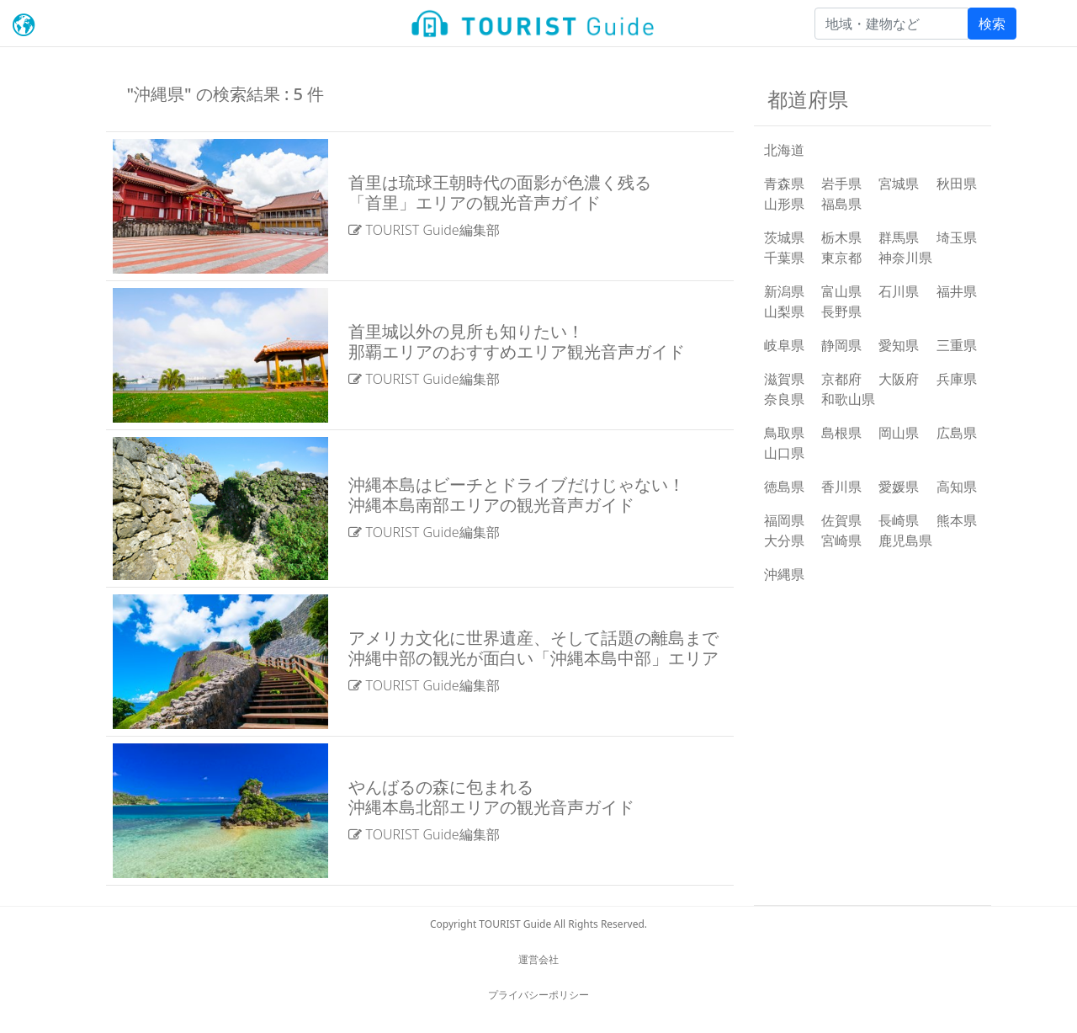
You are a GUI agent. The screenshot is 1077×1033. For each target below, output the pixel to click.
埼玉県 (956, 237)
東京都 (841, 257)
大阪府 (898, 379)
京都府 (841, 379)
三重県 (956, 345)
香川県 (841, 486)
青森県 (784, 183)
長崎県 (898, 520)
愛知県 (898, 345)
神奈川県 (905, 257)
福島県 (841, 203)
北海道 (784, 150)
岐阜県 (784, 345)
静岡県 (841, 345)
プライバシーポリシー (538, 995)
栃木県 (841, 237)
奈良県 (784, 399)
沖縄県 (784, 574)
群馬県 (898, 237)
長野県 (841, 311)
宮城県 (898, 183)
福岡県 (784, 520)
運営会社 (538, 959)
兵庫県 (956, 379)
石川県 (898, 291)
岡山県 (898, 432)
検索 (992, 23)
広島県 (956, 432)
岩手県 (841, 183)
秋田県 (956, 183)
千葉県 (784, 257)
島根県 (841, 432)
